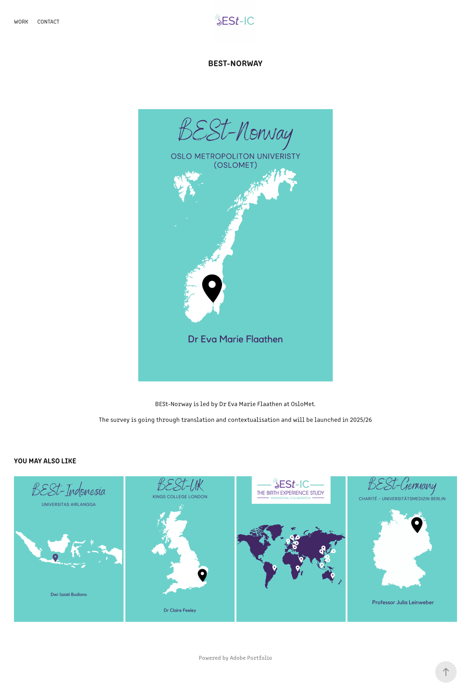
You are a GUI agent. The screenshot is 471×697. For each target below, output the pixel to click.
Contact (48, 21)
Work (21, 21)
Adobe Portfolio (251, 657)
